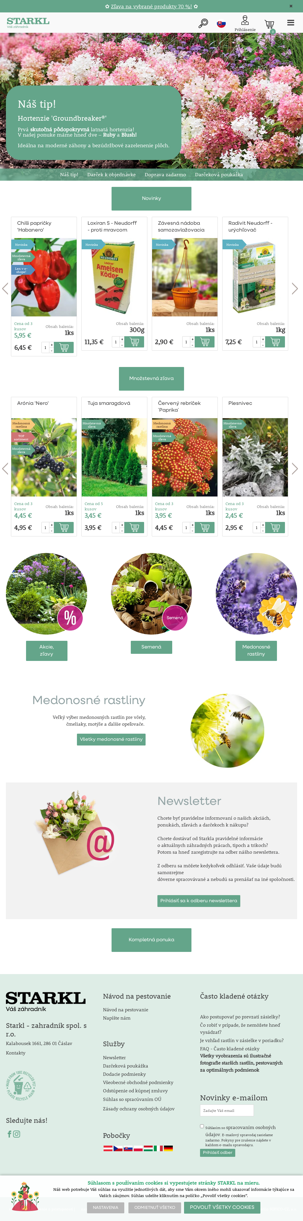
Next (295, 289)
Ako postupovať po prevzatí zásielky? (240, 1016)
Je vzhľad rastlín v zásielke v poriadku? (241, 1040)
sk (221, 23)
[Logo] (28, 24)
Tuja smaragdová (109, 403)
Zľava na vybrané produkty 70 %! (151, 6)
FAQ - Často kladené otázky (230, 1048)
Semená (151, 647)
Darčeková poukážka (219, 174)
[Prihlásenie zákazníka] (245, 24)
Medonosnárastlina (21, 424)
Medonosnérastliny (256, 651)
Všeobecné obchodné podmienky (138, 1082)
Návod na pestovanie (125, 1009)
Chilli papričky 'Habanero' (34, 227)
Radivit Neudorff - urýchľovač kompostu (250, 227)
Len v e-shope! (21, 270)
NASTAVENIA (105, 1208)
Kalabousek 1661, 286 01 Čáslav (39, 1043)
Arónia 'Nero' (33, 403)
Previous (5, 289)
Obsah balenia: (60, 326)
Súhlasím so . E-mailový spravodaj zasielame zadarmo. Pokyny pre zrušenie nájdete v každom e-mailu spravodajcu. (240, 1135)
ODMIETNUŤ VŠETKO (154, 1208)
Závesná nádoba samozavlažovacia (181, 227)
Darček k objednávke (111, 174)
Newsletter (114, 1057)
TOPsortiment (21, 437)
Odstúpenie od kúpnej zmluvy (135, 1090)
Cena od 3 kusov (23, 326)
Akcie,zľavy (46, 651)
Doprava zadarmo (165, 174)
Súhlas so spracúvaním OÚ (132, 1099)
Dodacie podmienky (124, 1074)
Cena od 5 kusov (94, 506)
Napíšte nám (116, 1018)
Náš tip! (69, 174)
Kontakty (15, 1052)
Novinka (21, 244)
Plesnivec (240, 403)
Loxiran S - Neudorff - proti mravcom (112, 227)
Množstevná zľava (21, 257)
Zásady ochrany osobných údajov (139, 1108)
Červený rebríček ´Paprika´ (179, 407)
